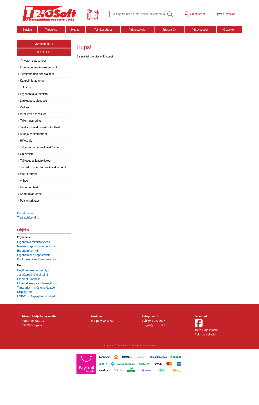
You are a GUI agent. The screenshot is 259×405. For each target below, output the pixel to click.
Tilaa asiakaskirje (28, 217)
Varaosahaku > (44, 43)
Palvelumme (25, 213)
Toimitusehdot (103, 29)
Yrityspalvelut (137, 29)
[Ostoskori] (227, 14)
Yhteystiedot (200, 29)
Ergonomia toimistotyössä (33, 242)
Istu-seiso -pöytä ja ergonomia (36, 246)
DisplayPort (24, 291)
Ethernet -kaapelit (28, 279)
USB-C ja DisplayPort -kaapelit (36, 296)
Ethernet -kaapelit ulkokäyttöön (37, 283)
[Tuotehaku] (137, 14)
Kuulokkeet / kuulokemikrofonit (36, 259)
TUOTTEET (44, 52)
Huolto (75, 29)
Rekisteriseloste (205, 334)
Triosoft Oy (169, 29)
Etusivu (27, 29)
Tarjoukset (51, 29)
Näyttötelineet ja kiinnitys (33, 270)
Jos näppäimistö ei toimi (32, 274)
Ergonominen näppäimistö (34, 255)
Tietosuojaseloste (206, 330)
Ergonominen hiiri (28, 250)
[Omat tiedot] (194, 14)
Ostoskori (229, 29)
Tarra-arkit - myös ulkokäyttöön (36, 287)
